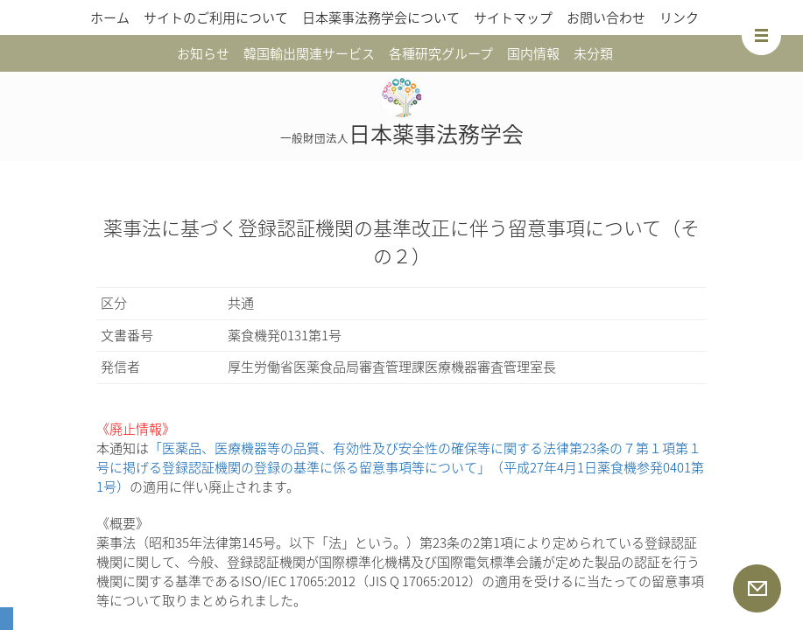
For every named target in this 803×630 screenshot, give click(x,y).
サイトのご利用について (216, 17)
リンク (679, 17)
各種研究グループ (441, 53)
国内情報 (533, 53)
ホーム (110, 17)
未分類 (593, 53)
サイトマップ (513, 17)
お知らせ (203, 53)
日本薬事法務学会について (381, 17)
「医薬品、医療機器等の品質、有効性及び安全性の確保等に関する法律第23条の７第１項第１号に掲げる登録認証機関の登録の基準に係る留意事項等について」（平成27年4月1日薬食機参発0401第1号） (400, 467)
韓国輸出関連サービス (309, 53)
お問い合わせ (606, 17)
